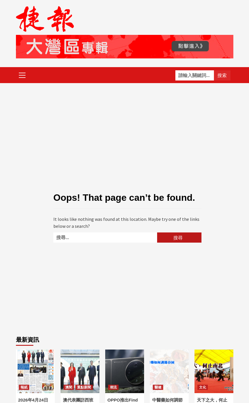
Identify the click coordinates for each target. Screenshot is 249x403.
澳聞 (68, 387)
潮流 (113, 387)
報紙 (24, 387)
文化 (202, 387)
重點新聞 (84, 387)
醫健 (158, 387)
